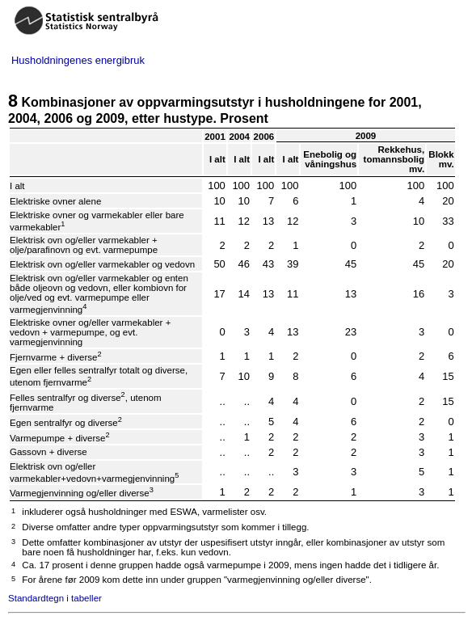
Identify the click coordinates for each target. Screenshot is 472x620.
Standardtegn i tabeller (55, 598)
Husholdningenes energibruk (78, 60)
